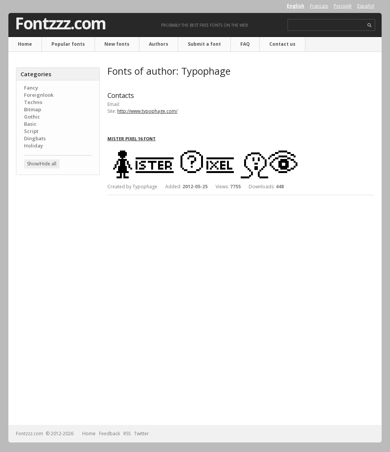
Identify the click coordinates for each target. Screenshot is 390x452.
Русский (343, 6)
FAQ (245, 44)
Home (25, 44)
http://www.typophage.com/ (147, 111)
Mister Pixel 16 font (131, 138)
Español (365, 6)
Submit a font (204, 44)
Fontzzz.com (60, 23)
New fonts (116, 44)
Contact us (282, 44)
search (370, 25)
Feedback (109, 433)
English (295, 6)
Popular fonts (68, 44)
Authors (158, 44)
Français (319, 6)
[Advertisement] (58, 303)
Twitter (141, 433)
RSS (127, 433)
